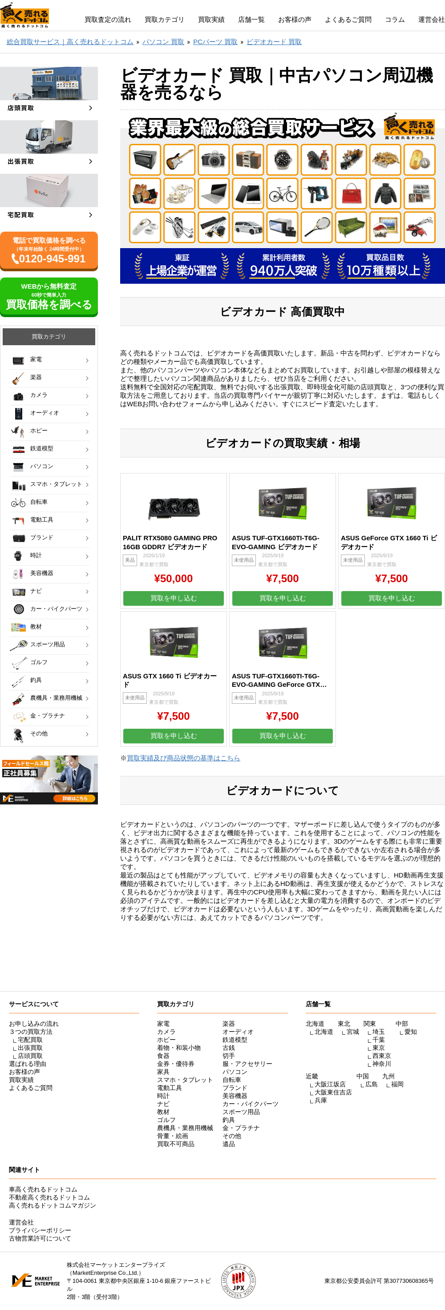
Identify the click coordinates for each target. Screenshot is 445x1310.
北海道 (324, 1031)
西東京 (381, 1055)
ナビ (36, 591)
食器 (163, 1055)
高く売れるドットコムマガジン (52, 1205)
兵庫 (321, 1100)
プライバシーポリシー (40, 1230)
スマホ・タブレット (56, 484)
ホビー (39, 430)
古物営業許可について (40, 1238)
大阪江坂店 (330, 1084)
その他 (39, 733)
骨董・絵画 (172, 1135)
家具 (163, 1071)
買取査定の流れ (108, 19)
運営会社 (431, 19)
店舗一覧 (251, 19)
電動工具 (41, 519)
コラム (395, 19)
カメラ (39, 395)
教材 (36, 626)
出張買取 (30, 1047)
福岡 (397, 1084)
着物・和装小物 (179, 1047)
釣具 (36, 680)
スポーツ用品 (47, 644)
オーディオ (44, 412)
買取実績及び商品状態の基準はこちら (183, 758)
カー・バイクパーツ (56, 608)
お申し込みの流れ (34, 1023)
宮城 (353, 1031)
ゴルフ (39, 662)
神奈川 (381, 1063)
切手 (228, 1055)
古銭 (228, 1047)
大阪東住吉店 (333, 1092)
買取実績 (211, 19)
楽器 (36, 377)
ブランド (41, 537)
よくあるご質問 (348, 19)
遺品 (228, 1143)
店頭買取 (30, 1055)
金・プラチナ (47, 715)
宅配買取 (30, 1039)
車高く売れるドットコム (43, 1189)
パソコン (41, 466)
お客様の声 (295, 19)
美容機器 (41, 573)
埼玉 (378, 1031)
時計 (36, 555)
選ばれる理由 (27, 1063)
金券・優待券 (175, 1063)
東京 (378, 1047)
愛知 (411, 1031)
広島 (371, 1084)
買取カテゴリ (165, 19)
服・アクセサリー (247, 1063)
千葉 (378, 1039)
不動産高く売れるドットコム (49, 1197)
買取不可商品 (175, 1143)
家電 (36, 359)
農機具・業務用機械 (56, 697)
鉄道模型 (41, 448)
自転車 (39, 501)
